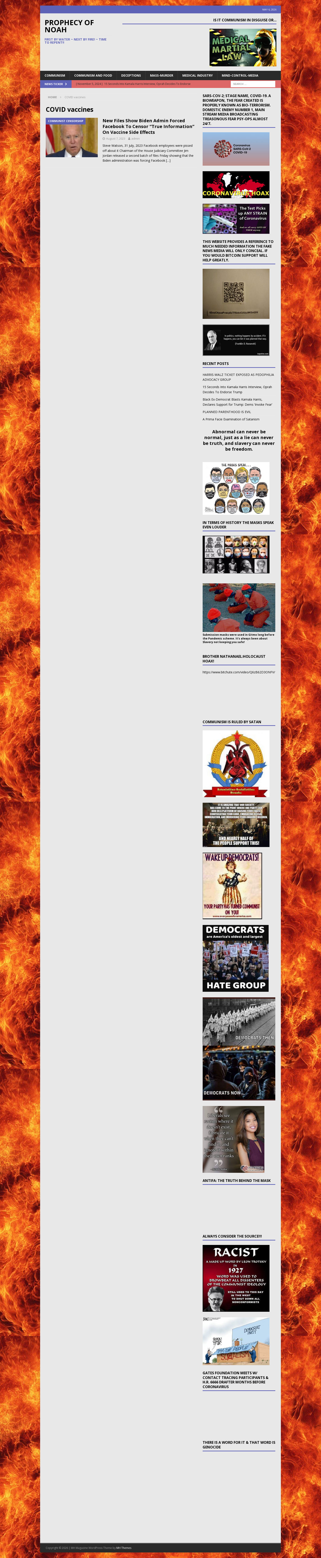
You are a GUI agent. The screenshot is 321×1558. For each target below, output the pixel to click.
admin (135, 138)
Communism (55, 75)
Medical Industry (197, 75)
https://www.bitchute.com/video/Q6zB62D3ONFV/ (239, 672)
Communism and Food (93, 75)
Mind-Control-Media (240, 75)
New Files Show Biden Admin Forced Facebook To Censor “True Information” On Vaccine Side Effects (148, 126)
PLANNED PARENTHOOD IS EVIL (227, 412)
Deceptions (131, 75)
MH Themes (123, 1548)
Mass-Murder (161, 75)
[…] (168, 160)
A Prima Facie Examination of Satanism (231, 419)
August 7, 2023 (115, 138)
